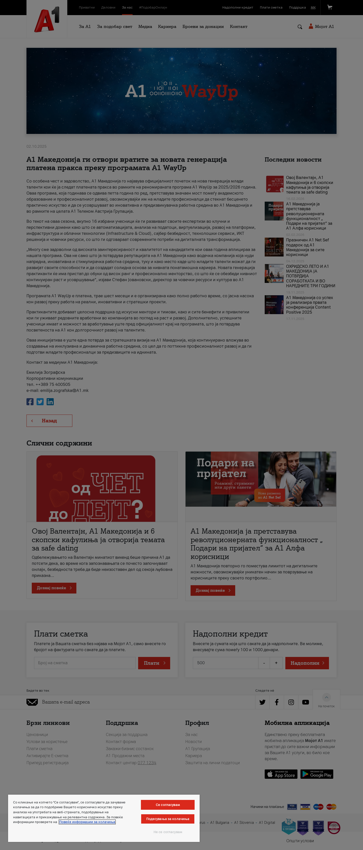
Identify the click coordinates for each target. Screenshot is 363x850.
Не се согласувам (168, 832)
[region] (104, 818)
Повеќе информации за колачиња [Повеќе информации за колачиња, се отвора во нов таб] (87, 822)
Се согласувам (168, 805)
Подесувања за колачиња (168, 819)
